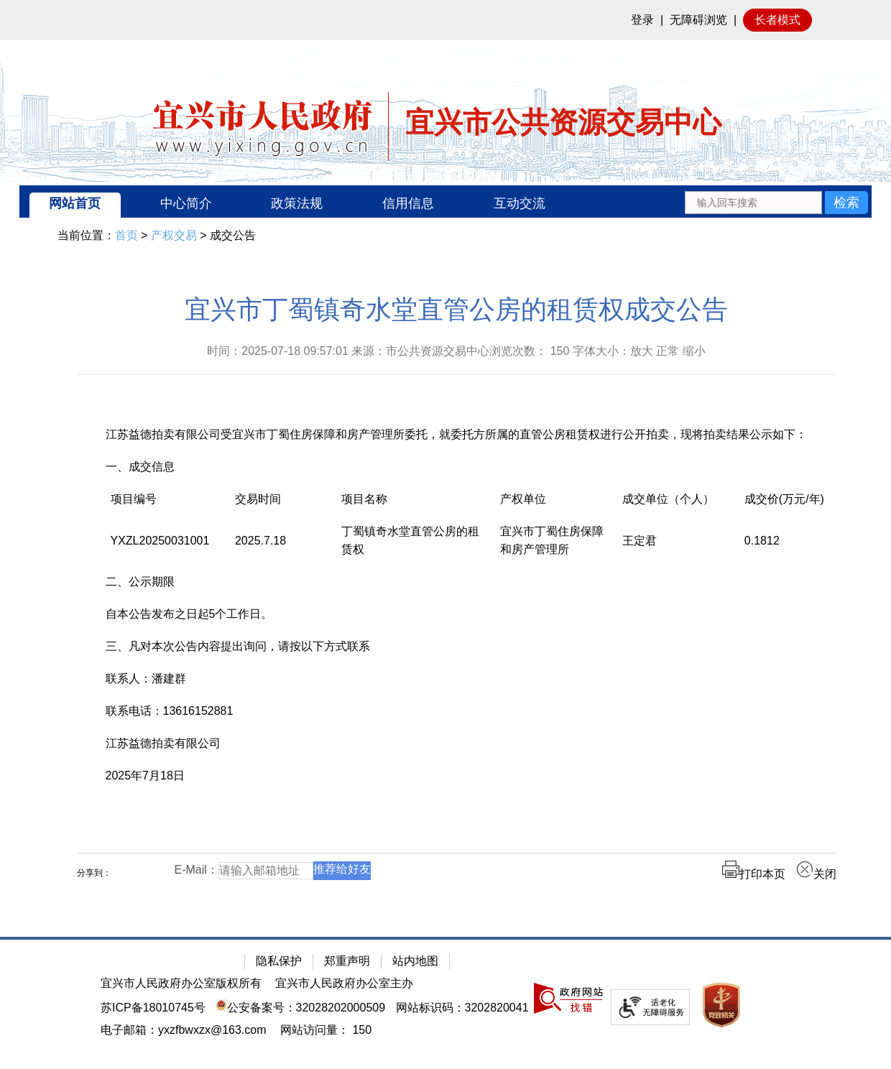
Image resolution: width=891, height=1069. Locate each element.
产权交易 (174, 235)
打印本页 (753, 874)
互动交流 (519, 203)
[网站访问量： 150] (325, 1030)
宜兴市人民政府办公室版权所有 (181, 983)
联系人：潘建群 (146, 678)
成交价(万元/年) (784, 499)
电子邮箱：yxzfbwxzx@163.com (184, 1030)
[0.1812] (802, 547)
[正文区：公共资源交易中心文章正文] (456, 598)
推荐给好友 (342, 869)
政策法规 (297, 203)
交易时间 (258, 499)
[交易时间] (283, 506)
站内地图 (415, 961)
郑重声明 (347, 961)
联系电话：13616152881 (170, 711)
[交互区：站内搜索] (776, 201)
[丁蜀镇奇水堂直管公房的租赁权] (415, 547)
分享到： (94, 873)
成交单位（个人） (668, 499)
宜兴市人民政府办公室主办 (344, 983)
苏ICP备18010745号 (153, 1007)
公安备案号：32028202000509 (300, 1007)
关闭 (816, 874)
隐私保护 (279, 961)
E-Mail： (196, 870)
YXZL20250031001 (160, 540)
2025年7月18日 (145, 775)
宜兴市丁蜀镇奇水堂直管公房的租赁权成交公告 (456, 309)
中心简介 (186, 203)
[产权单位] (556, 506)
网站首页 (75, 203)
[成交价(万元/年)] (802, 506)
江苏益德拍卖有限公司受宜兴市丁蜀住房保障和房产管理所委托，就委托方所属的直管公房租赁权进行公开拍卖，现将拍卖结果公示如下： (456, 434)
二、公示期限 (140, 581)
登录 (642, 20)
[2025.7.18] (283, 547)
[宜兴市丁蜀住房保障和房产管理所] (556, 547)
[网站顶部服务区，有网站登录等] (445, 20)
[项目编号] (168, 506)
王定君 (639, 540)
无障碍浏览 (698, 20)
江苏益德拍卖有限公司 (163, 743)
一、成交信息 (140, 467)
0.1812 (762, 540)
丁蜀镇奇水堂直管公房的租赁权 (410, 540)
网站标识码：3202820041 (462, 1007)
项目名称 (364, 499)
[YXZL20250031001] (168, 547)
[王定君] (678, 547)
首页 (126, 235)
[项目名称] (415, 506)
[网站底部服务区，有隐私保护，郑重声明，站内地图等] (445, 1003)
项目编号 (134, 499)
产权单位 (523, 499)
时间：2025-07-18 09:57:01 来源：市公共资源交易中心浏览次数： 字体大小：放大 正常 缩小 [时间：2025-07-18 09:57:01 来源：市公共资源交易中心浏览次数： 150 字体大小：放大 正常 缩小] (456, 351)
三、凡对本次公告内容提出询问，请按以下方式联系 (238, 646)
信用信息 (408, 203)
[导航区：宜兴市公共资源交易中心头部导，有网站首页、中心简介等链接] (445, 201)
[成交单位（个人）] (678, 506)
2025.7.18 (260, 540)
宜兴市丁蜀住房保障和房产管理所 (552, 540)
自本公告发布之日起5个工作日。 (189, 614)
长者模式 (777, 20)
